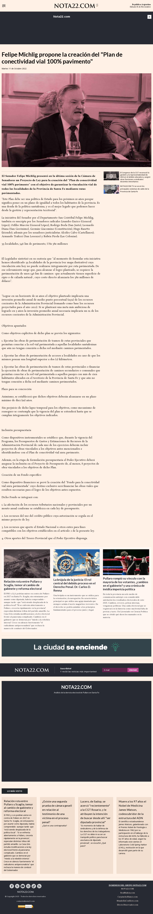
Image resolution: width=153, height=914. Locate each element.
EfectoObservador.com (127, 905)
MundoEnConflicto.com (127, 901)
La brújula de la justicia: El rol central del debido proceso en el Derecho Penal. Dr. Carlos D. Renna (74, 585)
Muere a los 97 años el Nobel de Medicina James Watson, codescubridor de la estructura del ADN (132, 810)
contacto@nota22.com (26, 901)
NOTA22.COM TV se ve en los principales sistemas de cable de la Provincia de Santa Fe (134, 189)
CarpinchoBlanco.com (128, 897)
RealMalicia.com (127, 892)
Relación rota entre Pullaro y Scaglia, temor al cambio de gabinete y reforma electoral (23, 585)
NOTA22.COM (127, 888)
